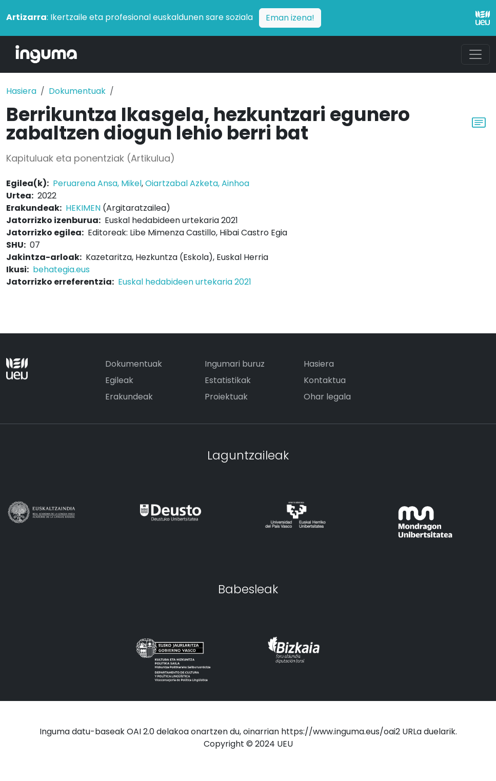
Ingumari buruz (235, 364)
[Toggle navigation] (475, 54)
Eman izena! (290, 18)
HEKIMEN (83, 208)
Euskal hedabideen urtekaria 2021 (184, 282)
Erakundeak (129, 397)
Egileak (119, 380)
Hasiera (21, 91)
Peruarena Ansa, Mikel (97, 183)
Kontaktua (325, 380)
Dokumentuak (77, 91)
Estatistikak (228, 380)
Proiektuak (226, 397)
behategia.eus (61, 269)
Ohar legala (327, 397)
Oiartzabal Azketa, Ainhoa (197, 183)
